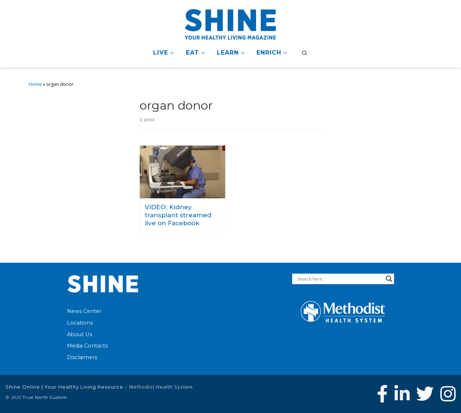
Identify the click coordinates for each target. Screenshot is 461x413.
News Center (84, 311)
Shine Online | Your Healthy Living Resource (64, 387)
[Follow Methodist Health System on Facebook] (382, 393)
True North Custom (45, 397)
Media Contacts (87, 345)
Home (35, 84)
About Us (79, 334)
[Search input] (340, 279)
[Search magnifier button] (389, 279)
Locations (80, 322)
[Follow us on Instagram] (448, 393)
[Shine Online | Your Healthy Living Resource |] (230, 23)
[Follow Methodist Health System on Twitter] (425, 393)
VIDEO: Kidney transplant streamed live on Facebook (178, 214)
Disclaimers (82, 357)
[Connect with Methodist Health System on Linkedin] (402, 393)
